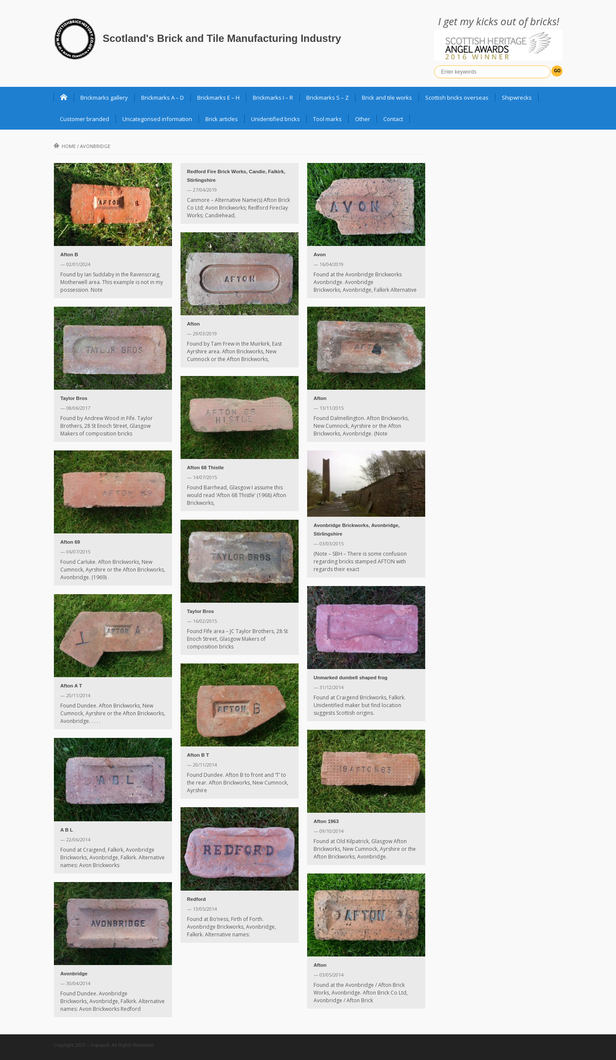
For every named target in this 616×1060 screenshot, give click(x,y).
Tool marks (327, 119)
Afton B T (198, 755)
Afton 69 (70, 542)
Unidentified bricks (275, 119)
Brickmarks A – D (162, 97)
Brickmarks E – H (218, 97)
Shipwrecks (517, 97)
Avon (320, 254)
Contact (393, 119)
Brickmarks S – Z (327, 97)
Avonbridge (73, 973)
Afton (193, 323)
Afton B (69, 254)
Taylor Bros (73, 398)
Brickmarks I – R (273, 97)
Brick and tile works (387, 97)
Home (64, 146)
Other (362, 119)
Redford (196, 899)
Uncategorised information (157, 119)
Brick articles (221, 119)
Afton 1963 (326, 821)
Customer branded (84, 119)
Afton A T (71, 685)
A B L (66, 829)
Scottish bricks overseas (457, 97)
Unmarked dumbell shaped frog (351, 677)
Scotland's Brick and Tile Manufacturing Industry (222, 38)
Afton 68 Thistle (205, 467)
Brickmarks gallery (104, 97)
